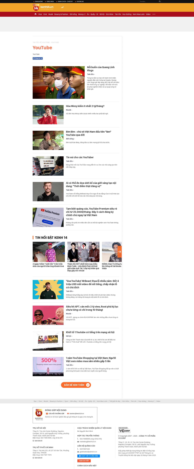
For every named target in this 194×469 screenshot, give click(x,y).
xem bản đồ (38, 441)
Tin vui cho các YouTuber (80, 157)
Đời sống (73, 14)
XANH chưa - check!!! (65, 1)
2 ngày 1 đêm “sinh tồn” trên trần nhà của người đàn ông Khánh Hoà (48, 265)
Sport (66, 401)
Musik (50, 14)
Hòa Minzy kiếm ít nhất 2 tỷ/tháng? (85, 106)
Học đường (126, 14)
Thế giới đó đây (114, 401)
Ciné (45, 14)
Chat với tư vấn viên (88, 456)
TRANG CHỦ (35, 14)
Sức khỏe (109, 14)
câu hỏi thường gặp (56, 413)
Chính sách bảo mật (87, 466)
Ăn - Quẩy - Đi (92, 14)
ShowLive (80, 1)
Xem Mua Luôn (139, 14)
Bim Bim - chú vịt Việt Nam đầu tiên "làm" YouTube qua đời (88, 133)
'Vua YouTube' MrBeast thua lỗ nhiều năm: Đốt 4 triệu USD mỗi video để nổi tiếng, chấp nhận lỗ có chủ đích (92, 284)
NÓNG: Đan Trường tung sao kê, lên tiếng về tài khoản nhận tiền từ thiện (117, 266)
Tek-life (118, 14)
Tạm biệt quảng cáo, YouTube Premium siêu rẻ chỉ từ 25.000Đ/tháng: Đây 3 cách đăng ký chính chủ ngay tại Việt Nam (91, 212)
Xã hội (102, 14)
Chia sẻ (39, 58)
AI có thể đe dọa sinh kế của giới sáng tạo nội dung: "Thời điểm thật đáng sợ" (91, 184)
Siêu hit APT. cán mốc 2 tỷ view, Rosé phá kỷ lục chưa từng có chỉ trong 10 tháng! (92, 308)
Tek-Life (133, 401)
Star (40, 14)
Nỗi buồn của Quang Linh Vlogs (101, 69)
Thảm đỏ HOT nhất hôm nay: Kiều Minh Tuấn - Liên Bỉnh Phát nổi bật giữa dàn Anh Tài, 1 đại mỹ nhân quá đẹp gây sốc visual (83, 267)
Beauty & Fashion (61, 14)
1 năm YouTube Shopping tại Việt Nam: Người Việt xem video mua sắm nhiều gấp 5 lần (91, 359)
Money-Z (81, 14)
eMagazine (39, 1)
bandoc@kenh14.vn (77, 413)
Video (148, 14)
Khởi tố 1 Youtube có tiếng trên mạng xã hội (90, 332)
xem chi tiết (84, 461)
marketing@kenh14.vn (88, 442)
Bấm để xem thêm (74, 384)
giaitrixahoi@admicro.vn (88, 452)
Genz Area (50, 1)
